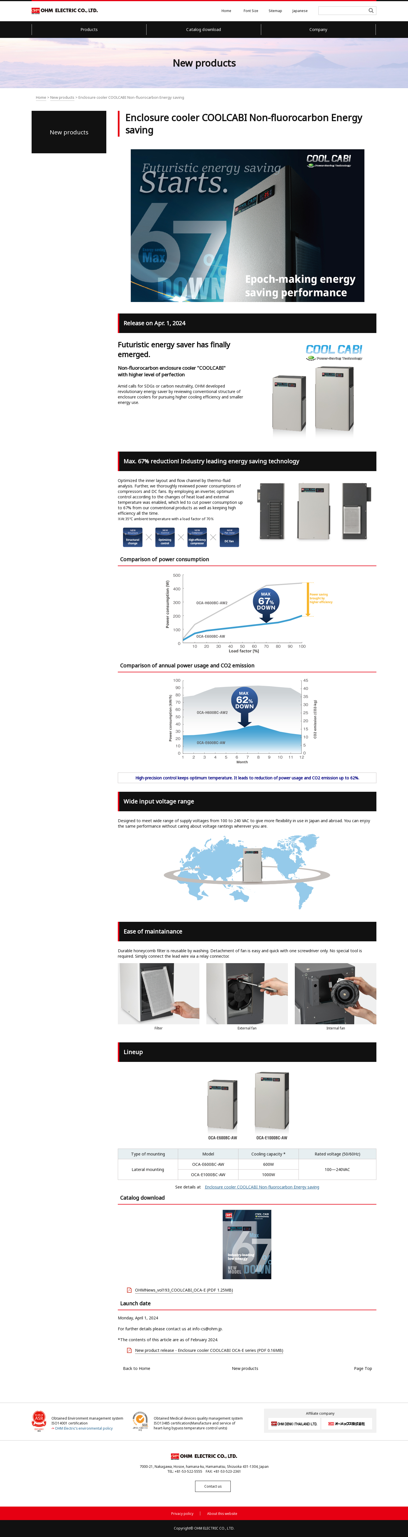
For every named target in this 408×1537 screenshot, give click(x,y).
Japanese (300, 10)
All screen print (324, 98)
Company (318, 29)
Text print (360, 98)
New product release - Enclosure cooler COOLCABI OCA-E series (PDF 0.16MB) (209, 1350)
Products (89, 29)
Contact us (204, 1486)
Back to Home (136, 1368)
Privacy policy (182, 1513)
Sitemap (275, 10)
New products (62, 97)
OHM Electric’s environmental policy (84, 1428)
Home (226, 10)
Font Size (251, 10)
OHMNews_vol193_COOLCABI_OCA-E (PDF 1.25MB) (184, 1290)
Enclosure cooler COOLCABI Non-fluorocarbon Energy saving (262, 1187)
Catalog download (203, 29)
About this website (222, 1513)
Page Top (363, 1368)
